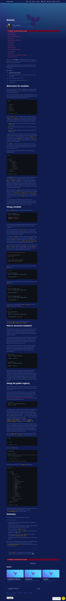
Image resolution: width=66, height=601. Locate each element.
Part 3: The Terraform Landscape (14, 36)
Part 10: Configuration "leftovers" (14, 49)
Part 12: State (10, 53)
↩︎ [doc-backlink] (33, 553)
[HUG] (54, 1)
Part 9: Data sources (12, 47)
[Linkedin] (13, 27)
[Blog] (30, 1)
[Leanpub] (49, 1)
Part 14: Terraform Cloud (12, 56)
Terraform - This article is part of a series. (18, 31)
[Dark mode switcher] (58, 1)
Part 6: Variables (11, 42)
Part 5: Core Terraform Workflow (14, 40)
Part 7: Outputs (11, 44)
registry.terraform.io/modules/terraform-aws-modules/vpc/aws (19, 397)
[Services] (33, 1)
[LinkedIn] (43, 1)
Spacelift (20, 592)
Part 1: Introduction (11, 32)
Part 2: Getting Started (12, 34)
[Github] (14, 27)
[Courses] (38, 1)
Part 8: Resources (11, 45)
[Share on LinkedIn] (31, 563)
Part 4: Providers (11, 38)
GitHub (14, 592)
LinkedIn (9, 592)
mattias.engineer (10, 1)
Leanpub (26, 592)
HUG (31, 592)
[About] (27, 1)
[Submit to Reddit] (33, 563)
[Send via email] (35, 563)
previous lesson (18, 306)
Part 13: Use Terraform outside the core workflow (17, 55)
